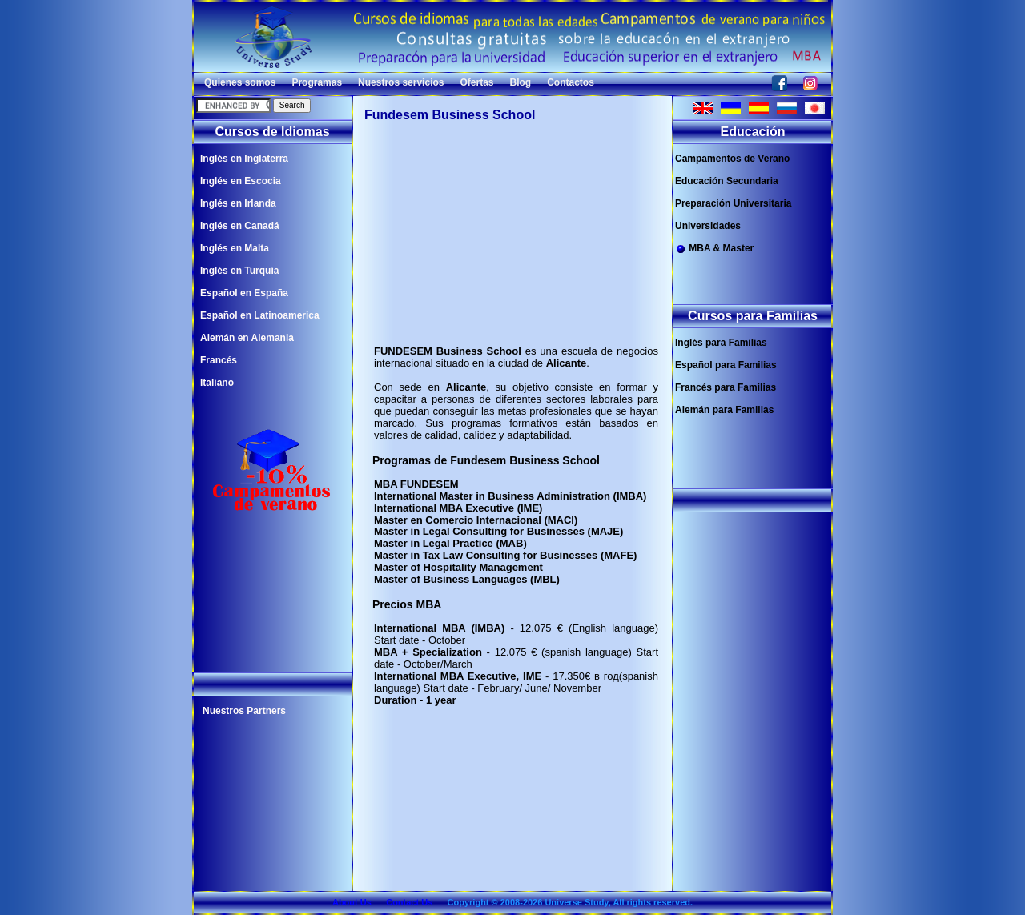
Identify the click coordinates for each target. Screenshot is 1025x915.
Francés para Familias (725, 387)
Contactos (570, 82)
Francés (218, 360)
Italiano (217, 382)
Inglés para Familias (721, 342)
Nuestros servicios (401, 82)
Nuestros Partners (244, 710)
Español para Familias (726, 365)
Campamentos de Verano (732, 158)
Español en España (244, 293)
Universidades (708, 225)
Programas (316, 82)
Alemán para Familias (724, 409)
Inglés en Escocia (240, 181)
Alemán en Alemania (247, 337)
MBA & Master (714, 249)
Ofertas (476, 82)
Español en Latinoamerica (260, 315)
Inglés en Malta (234, 248)
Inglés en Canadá (239, 225)
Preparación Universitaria (733, 203)
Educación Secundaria (726, 181)
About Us (352, 902)
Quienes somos (239, 82)
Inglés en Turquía (239, 270)
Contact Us (409, 902)
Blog (521, 82)
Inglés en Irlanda (238, 203)
